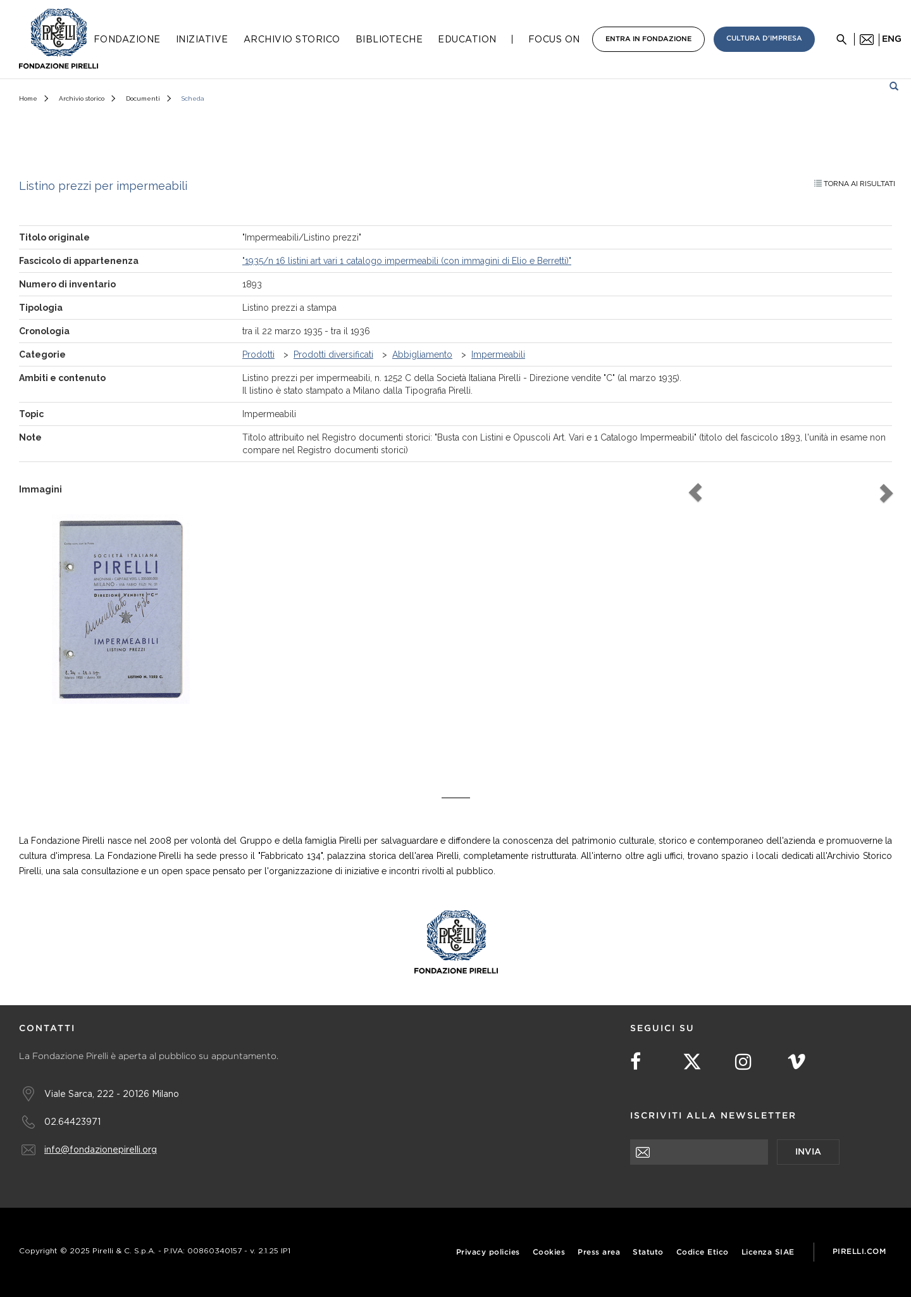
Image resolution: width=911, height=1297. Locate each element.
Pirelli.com (859, 1251)
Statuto (648, 1252)
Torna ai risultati (854, 183)
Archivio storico (81, 98)
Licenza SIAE (768, 1252)
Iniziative (202, 39)
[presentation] (726, 1189)
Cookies (549, 1252)
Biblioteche (389, 39)
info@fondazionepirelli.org (100, 1149)
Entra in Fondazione (648, 39)
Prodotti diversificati (333, 354)
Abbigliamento (422, 354)
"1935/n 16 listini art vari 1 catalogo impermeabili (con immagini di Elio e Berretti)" (406, 261)
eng (892, 39)
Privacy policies (488, 1252)
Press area (599, 1252)
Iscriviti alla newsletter (713, 1116)
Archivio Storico (292, 39)
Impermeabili (498, 354)
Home (28, 98)
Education (467, 39)
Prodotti (258, 354)
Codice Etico (702, 1252)
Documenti (143, 98)
